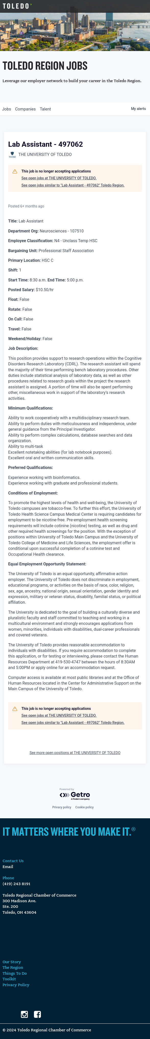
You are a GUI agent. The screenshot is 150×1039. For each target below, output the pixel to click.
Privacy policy (61, 807)
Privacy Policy (16, 985)
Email (8, 867)
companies (25, 109)
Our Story (12, 962)
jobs (6, 109)
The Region (13, 968)
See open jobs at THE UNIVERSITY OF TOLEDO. (58, 178)
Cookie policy (84, 807)
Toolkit (9, 979)
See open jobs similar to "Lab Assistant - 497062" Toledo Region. (72, 185)
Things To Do (15, 974)
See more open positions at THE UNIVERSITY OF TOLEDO (75, 753)
